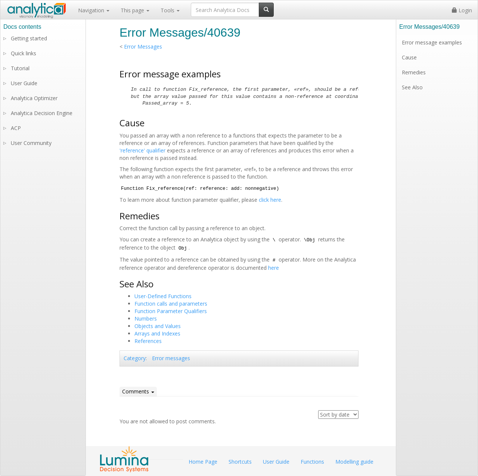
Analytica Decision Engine (41, 113)
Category (135, 358)
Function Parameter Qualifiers (170, 311)
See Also (412, 87)
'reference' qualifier (142, 150)
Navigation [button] (93, 10)
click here (270, 199)
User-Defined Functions (163, 296)
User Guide (24, 83)
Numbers (145, 318)
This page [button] (135, 10)
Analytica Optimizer (34, 98)
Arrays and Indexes (157, 333)
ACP (16, 128)
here (273, 267)
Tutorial (20, 68)
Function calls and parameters (170, 303)
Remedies (414, 72)
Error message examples (432, 42)
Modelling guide (354, 461)
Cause (409, 57)
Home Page (203, 461)
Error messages (171, 358)
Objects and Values (157, 326)
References (148, 340)
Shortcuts (240, 461)
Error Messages (143, 46)
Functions (312, 461)
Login (462, 10)
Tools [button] (170, 10)
